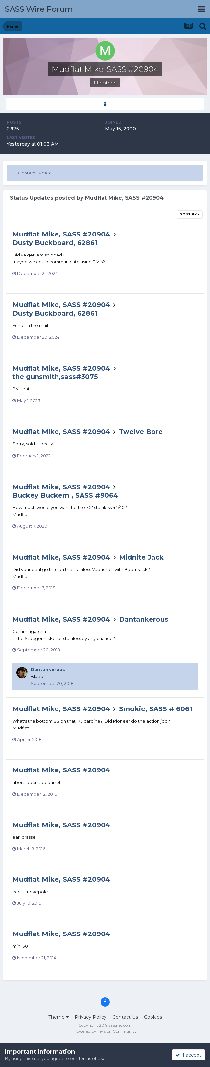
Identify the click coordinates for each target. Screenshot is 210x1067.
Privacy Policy (90, 1017)
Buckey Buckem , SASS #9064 (65, 495)
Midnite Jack (141, 557)
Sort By (189, 214)
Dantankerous (143, 619)
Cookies (153, 1017)
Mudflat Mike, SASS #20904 (61, 234)
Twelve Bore (141, 432)
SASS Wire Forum (39, 9)
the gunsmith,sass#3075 (55, 376)
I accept (188, 1055)
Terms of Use (91, 1058)
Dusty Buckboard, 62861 (55, 243)
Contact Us (125, 1017)
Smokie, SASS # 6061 (155, 709)
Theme (58, 1017)
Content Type (31, 172)
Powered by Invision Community (105, 1031)
